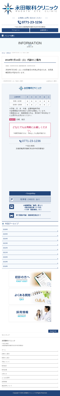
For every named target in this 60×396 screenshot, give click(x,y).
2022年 (5, 248)
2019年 (5, 262)
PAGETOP (53, 331)
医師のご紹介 (5, 357)
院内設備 (4, 369)
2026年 (5, 229)
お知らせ (4, 373)
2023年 (5, 243)
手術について (5, 361)
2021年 (5, 252)
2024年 (5, 238)
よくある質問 (5, 377)
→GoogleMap (30, 193)
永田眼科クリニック (29, 393)
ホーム (4, 350)
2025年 (5, 234)
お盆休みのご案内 (52, 81)
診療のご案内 (5, 354)
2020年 (5, 257)
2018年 (5, 266)
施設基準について (7, 385)
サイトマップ (5, 335)
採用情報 (4, 381)
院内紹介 (4, 366)
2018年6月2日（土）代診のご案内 (12, 81)
